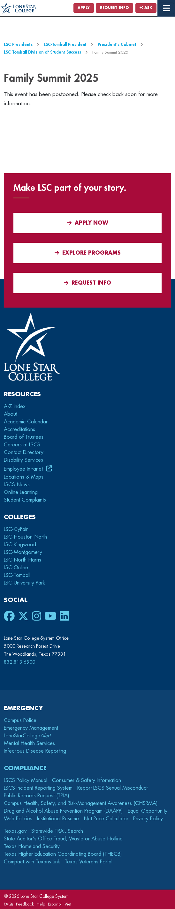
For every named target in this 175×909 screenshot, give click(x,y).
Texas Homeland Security (32, 846)
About (10, 414)
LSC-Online (16, 567)
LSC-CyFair (16, 529)
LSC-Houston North (25, 537)
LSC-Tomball (17, 575)
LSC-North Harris (22, 560)
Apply (84, 8)
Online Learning (21, 492)
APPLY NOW (87, 223)
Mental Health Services (29, 743)
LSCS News (17, 484)
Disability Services (23, 460)
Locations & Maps (23, 477)
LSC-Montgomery (23, 552)
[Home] (19, 8)
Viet (68, 904)
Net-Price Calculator (106, 818)
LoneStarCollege (27, 735)
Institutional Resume (58, 818)
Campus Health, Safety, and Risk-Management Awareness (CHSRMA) (81, 803)
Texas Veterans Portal (88, 861)
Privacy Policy (148, 818)
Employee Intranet (24, 469)
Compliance (25, 768)
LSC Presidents (18, 44)
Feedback (25, 904)
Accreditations (19, 429)
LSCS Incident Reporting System (38, 788)
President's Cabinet (117, 44)
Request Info (114, 8)
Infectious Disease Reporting (35, 751)
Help (41, 904)
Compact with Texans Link (32, 861)
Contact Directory (23, 452)
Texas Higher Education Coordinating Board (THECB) (63, 854)
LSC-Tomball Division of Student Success (42, 52)
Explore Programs (88, 253)
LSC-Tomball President (65, 44)
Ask (146, 8)
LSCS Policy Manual (25, 780)
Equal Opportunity (147, 811)
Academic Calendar (26, 421)
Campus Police (20, 720)
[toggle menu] (166, 8)
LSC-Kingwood (20, 544)
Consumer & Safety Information (86, 780)
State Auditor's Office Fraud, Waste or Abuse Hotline (63, 838)
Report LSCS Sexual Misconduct (112, 788)
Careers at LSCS (22, 444)
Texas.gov (15, 831)
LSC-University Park (24, 582)
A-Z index (15, 406)
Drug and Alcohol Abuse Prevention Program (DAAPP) (63, 811)
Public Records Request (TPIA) (36, 795)
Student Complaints (25, 500)
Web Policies (18, 818)
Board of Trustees (23, 437)
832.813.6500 (19, 662)
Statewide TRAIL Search (57, 831)
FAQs (8, 904)
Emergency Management (31, 728)
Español (55, 904)
